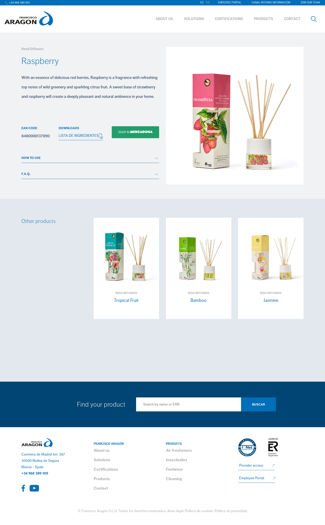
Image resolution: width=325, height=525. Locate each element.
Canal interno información (271, 2)
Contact (101, 488)
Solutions (102, 459)
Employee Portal (229, 2)
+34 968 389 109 (34, 473)
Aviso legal (175, 511)
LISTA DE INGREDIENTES (81, 136)
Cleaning (174, 478)
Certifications (106, 469)
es (202, 2)
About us (102, 450)
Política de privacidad (231, 511)
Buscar (258, 404)
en (207, 2)
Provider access (251, 465)
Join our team (310, 2)
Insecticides (176, 459)
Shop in (132, 132)
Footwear (174, 469)
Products (102, 478)
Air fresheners (179, 450)
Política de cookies (199, 511)
